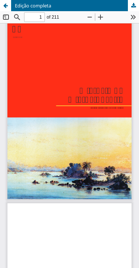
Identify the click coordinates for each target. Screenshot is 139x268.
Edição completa (33, 5)
